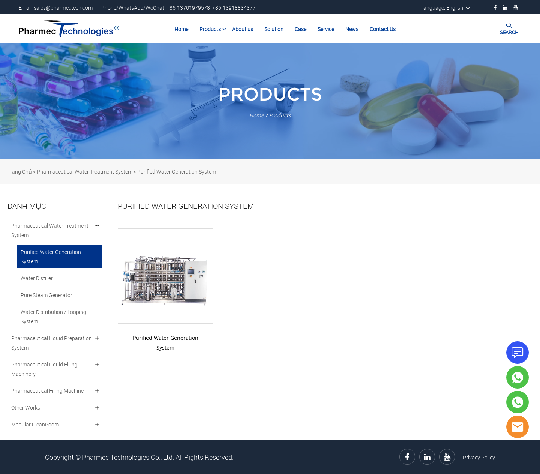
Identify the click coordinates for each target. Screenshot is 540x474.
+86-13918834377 (234, 7)
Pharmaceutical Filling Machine (47, 390)
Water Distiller (37, 278)
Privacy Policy (479, 457)
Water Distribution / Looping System (53, 316)
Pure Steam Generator (46, 294)
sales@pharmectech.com (63, 7)
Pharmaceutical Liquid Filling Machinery (44, 369)
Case (300, 29)
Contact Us (383, 29)
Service (326, 29)
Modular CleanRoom (35, 424)
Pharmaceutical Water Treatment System (84, 171)
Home (181, 29)
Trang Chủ (20, 171)
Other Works (25, 407)
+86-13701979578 (188, 7)
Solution (274, 29)
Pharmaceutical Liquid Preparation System (51, 342)
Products (210, 29)
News (351, 29)
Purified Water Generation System (176, 171)
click (270, 101)
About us (242, 29)
